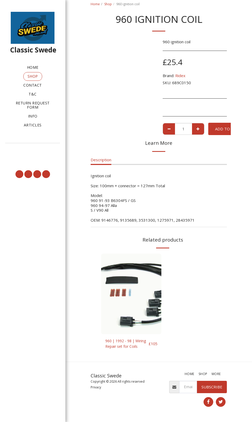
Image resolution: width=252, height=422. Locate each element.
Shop (108, 4)
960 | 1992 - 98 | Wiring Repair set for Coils (124, 344)
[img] (131, 294)
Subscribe (211, 387)
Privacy (96, 388)
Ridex (180, 75)
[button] (32, 150)
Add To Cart (228, 128)
